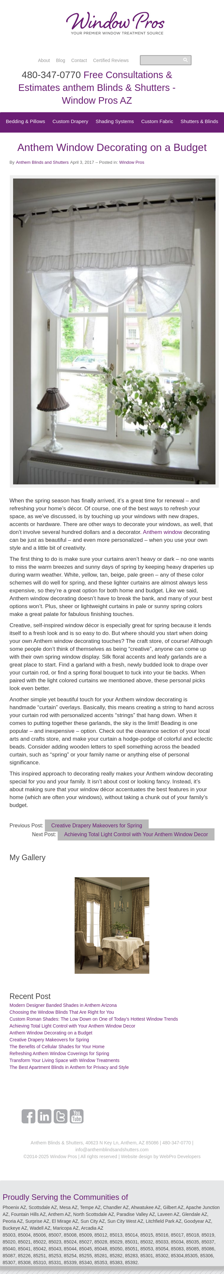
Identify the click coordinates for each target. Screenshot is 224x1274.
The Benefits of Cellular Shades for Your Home (56, 1046)
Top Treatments (139, 135)
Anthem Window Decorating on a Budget (50, 1032)
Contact (79, 60)
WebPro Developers (179, 1156)
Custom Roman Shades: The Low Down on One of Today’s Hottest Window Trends (93, 1019)
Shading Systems (115, 121)
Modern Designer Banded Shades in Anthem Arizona (63, 1005)
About (44, 60)
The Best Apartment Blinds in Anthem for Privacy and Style (69, 1067)
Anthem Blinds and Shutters (42, 162)
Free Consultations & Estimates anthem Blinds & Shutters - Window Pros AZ (97, 88)
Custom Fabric (157, 121)
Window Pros (131, 162)
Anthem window (162, 532)
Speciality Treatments (91, 135)
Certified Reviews (111, 60)
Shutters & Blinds (199, 121)
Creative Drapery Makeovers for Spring (96, 825)
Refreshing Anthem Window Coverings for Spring (59, 1053)
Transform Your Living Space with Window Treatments (64, 1060)
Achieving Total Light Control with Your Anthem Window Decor (136, 834)
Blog (60, 60)
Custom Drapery (70, 121)
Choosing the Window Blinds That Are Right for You (61, 1012)
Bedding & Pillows (25, 121)
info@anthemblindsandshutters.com (112, 1149)
